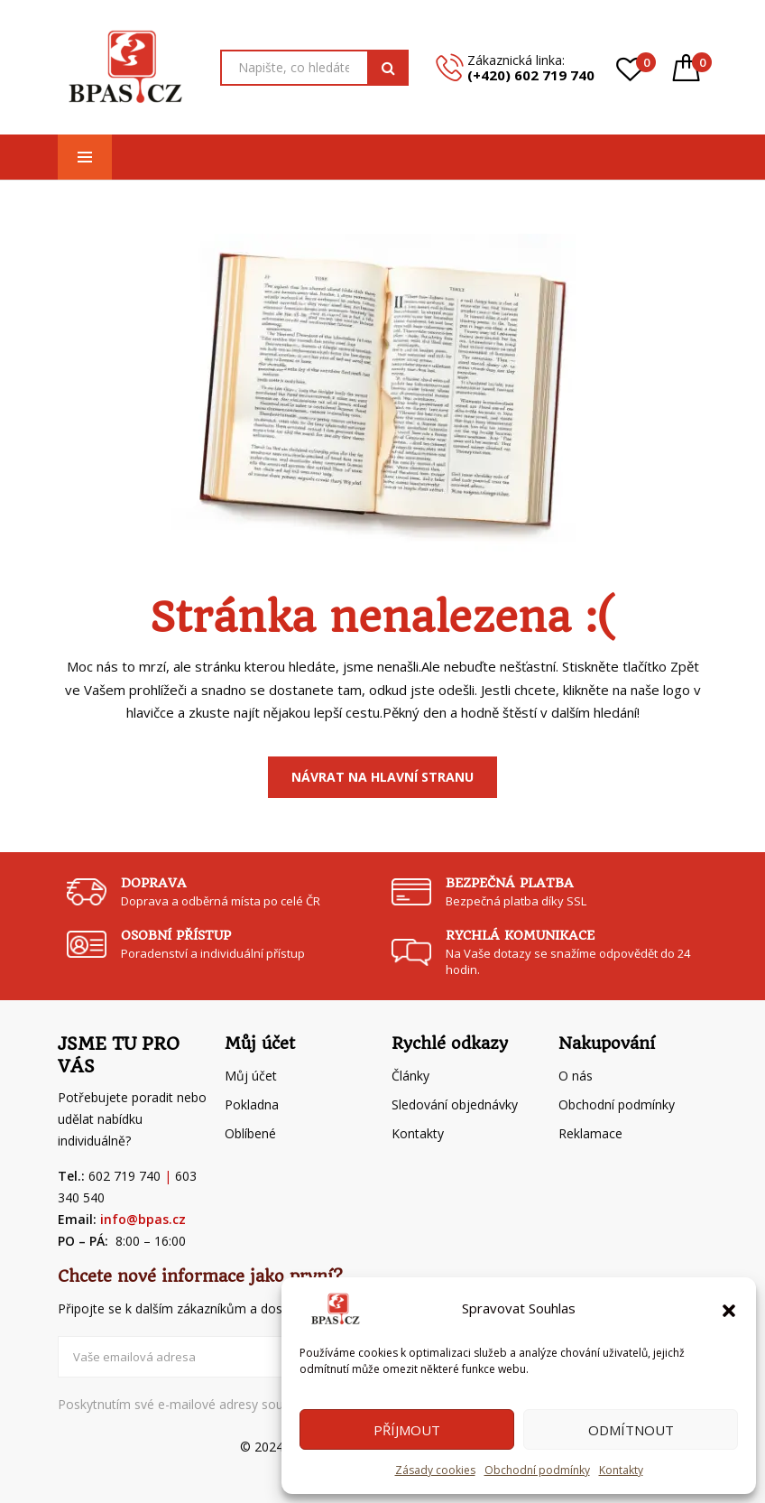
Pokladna (252, 1104)
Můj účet (251, 1075)
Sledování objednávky (455, 1104)
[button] (729, 1309)
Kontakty (621, 1470)
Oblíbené (250, 1133)
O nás (575, 1075)
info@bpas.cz (143, 1219)
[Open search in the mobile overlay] (314, 67)
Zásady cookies (435, 1470)
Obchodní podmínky (537, 1470)
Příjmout (406, 1430)
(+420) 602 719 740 (530, 75)
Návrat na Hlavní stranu (382, 776)
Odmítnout (631, 1430)
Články (410, 1075)
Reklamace (590, 1133)
